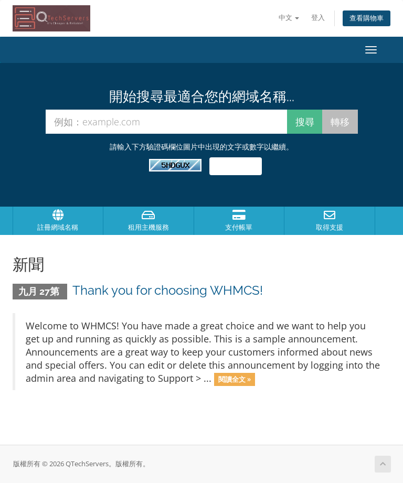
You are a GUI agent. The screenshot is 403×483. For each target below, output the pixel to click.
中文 (289, 17)
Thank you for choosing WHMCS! (167, 290)
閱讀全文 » (234, 379)
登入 (318, 17)
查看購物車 (366, 18)
